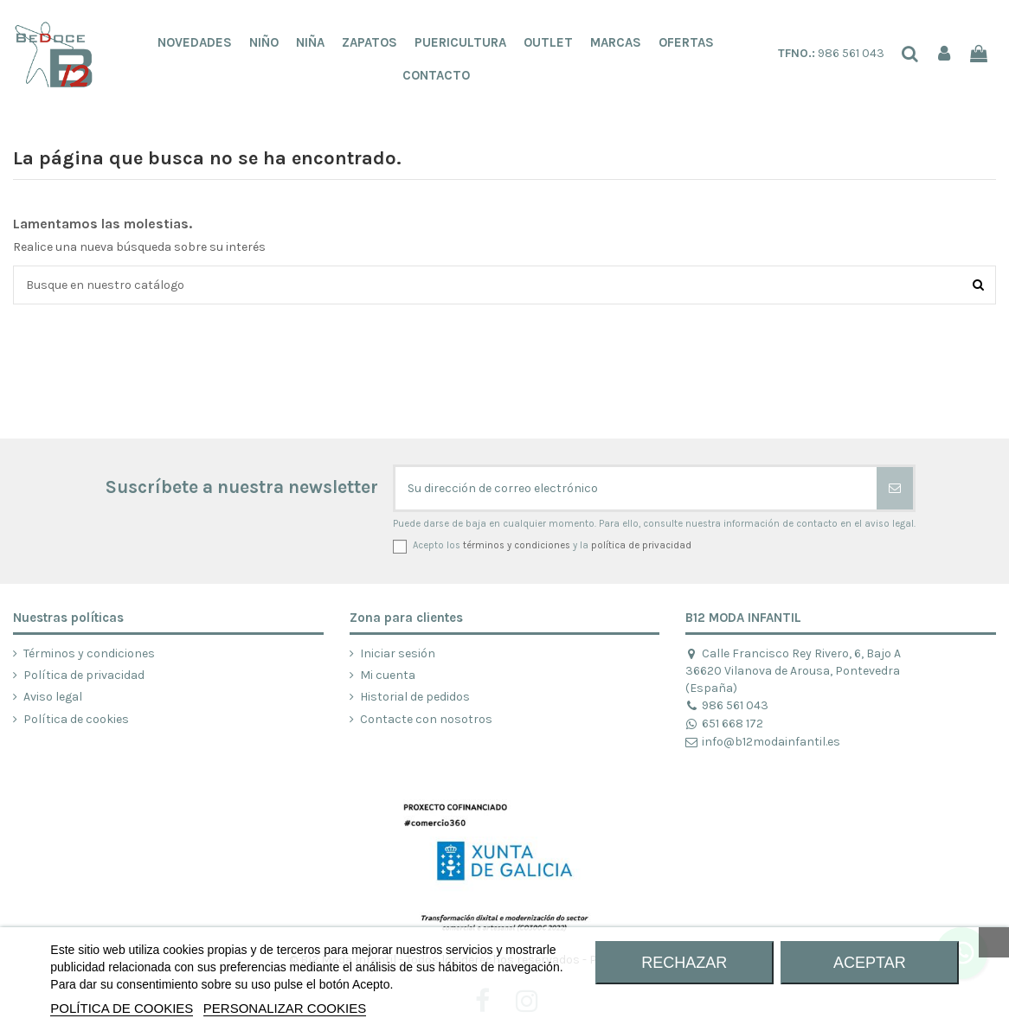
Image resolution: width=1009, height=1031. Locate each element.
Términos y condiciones (89, 653)
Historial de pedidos (415, 696)
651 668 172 (723, 723)
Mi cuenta (387, 675)
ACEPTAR (869, 962)
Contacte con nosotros (426, 719)
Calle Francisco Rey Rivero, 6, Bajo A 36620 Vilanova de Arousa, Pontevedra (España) (792, 670)
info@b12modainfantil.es (762, 741)
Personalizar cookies (284, 1008)
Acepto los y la (552, 545)
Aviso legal (52, 696)
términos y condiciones (516, 545)
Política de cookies (76, 719)
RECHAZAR (684, 962)
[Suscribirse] (895, 488)
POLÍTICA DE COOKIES (121, 1008)
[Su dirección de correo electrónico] (636, 488)
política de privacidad (641, 545)
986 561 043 (831, 53)
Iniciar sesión (397, 653)
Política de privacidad (84, 675)
